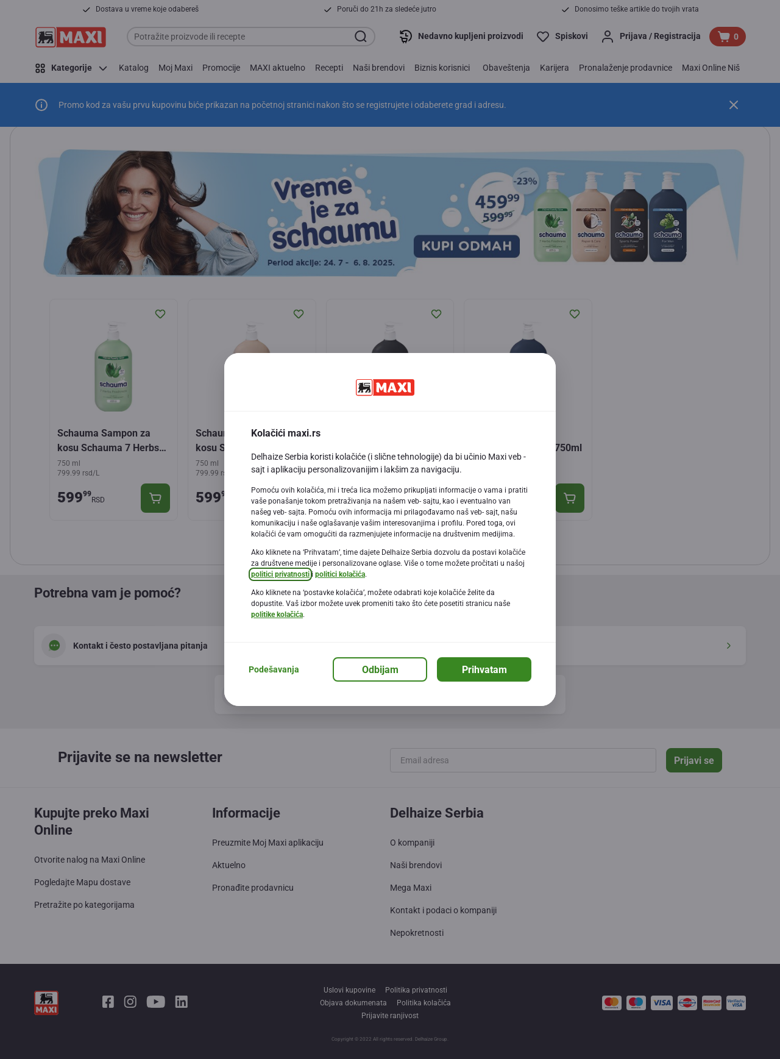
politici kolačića (340, 574)
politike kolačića (277, 614)
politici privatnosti (280, 574)
